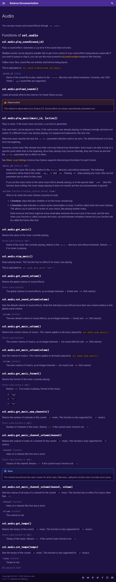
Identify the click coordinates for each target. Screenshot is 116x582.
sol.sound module (69, 56)
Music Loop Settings (16, 160)
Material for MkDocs (19, 579)
